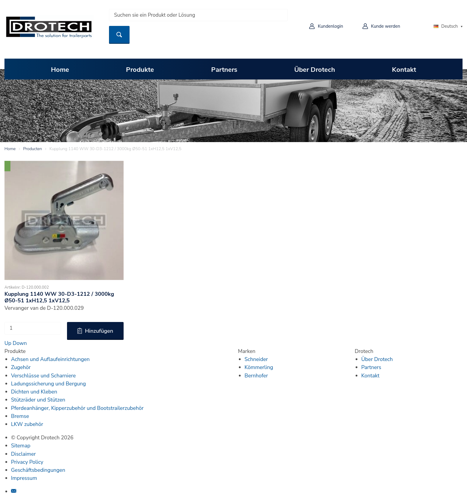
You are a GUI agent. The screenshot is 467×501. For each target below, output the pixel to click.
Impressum (24, 478)
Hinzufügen (99, 330)
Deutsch (446, 26)
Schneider (256, 359)
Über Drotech (314, 69)
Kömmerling (259, 367)
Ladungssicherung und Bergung (48, 383)
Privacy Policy (27, 462)
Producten (32, 149)
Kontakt (404, 69)
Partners (224, 69)
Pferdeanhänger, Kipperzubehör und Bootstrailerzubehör (77, 408)
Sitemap (20, 445)
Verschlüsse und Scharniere (43, 375)
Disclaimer (23, 454)
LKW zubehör (27, 424)
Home (60, 69)
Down (20, 343)
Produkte (140, 69)
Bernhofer (256, 375)
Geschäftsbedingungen (38, 470)
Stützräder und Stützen (38, 399)
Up (7, 343)
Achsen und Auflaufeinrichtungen (50, 359)
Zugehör (21, 367)
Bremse (20, 416)
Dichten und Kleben (34, 391)
